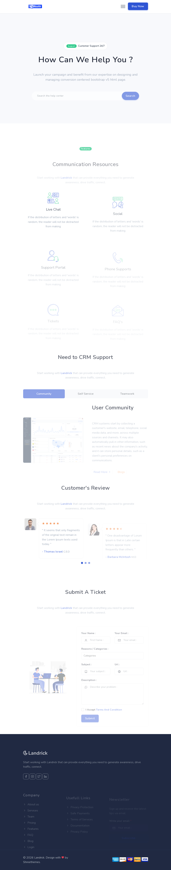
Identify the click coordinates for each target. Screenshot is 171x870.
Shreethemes (31, 862)
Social (118, 221)
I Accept (104, 716)
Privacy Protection (79, 811)
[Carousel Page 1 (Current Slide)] (82, 563)
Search (130, 101)
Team (28, 823)
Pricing (29, 829)
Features (31, 835)
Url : (117, 671)
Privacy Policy (77, 836)
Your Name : (88, 639)
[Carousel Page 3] (89, 563)
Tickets (53, 323)
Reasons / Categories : (94, 655)
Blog (28, 848)
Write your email (120, 823)
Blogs (121, 476)
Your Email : (122, 639)
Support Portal (53, 272)
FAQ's (118, 324)
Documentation (78, 830)
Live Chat (53, 220)
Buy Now (138, 6)
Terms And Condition (109, 716)
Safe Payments (78, 817)
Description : (89, 686)
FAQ (28, 841)
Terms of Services (79, 823)
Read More (102, 476)
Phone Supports (118, 272)
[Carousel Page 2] (85, 563)
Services (30, 817)
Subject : (86, 671)
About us (31, 811)
